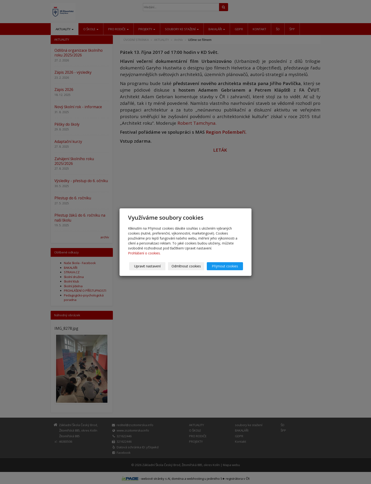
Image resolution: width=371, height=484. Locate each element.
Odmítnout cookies (186, 266)
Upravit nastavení (147, 266)
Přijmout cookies (225, 266)
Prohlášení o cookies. (144, 253)
